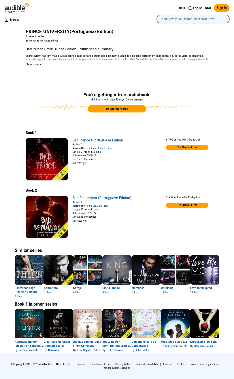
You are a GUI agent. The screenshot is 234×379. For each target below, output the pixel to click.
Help (182, 8)
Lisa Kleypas (96, 350)
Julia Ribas (102, 205)
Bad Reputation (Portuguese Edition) (101, 198)
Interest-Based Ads (147, 364)
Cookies (181, 364)
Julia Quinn (200, 346)
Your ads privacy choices (205, 364)
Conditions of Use (100, 364)
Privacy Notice (123, 364)
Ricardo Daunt (105, 148)
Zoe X (79, 144)
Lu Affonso (91, 148)
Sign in (222, 8)
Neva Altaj (59, 350)
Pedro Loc (91, 205)
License (167, 364)
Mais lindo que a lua (203, 342)
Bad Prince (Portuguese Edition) (98, 140)
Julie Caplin (165, 350)
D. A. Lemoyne (132, 350)
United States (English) (117, 367)
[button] (34, 64)
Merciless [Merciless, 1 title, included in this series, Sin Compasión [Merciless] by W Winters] (161, 288)
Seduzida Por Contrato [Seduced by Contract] (134, 346)
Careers (81, 364)
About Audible (63, 364)
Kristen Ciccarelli (28, 350)
